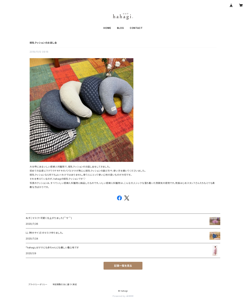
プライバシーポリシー (37, 284)
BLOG (120, 28)
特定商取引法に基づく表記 (65, 284)
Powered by (123, 296)
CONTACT (136, 28)
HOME (107, 28)
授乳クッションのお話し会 (43, 42)
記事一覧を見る (123, 265)
